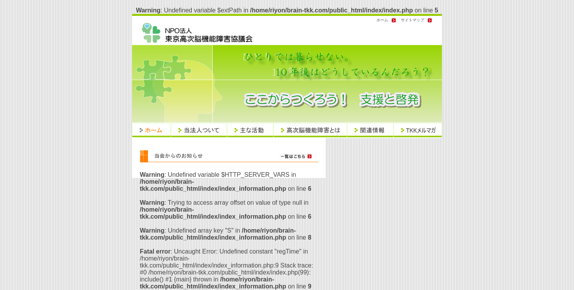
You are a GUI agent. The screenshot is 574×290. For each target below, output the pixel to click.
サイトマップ (412, 20)
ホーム (382, 20)
